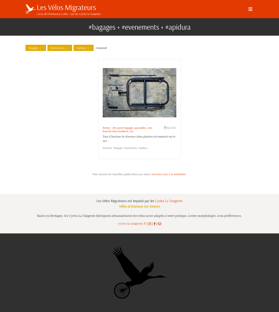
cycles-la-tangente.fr (132, 224)
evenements (131, 148)
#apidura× (83, 48)
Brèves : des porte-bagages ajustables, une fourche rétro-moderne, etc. (127, 129)
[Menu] (250, 9)
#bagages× (36, 48)
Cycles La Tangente (168, 200)
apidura (144, 148)
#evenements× (60, 48)
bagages (119, 148)
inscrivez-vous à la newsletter (168, 174)
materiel (108, 148)
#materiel (101, 48)
